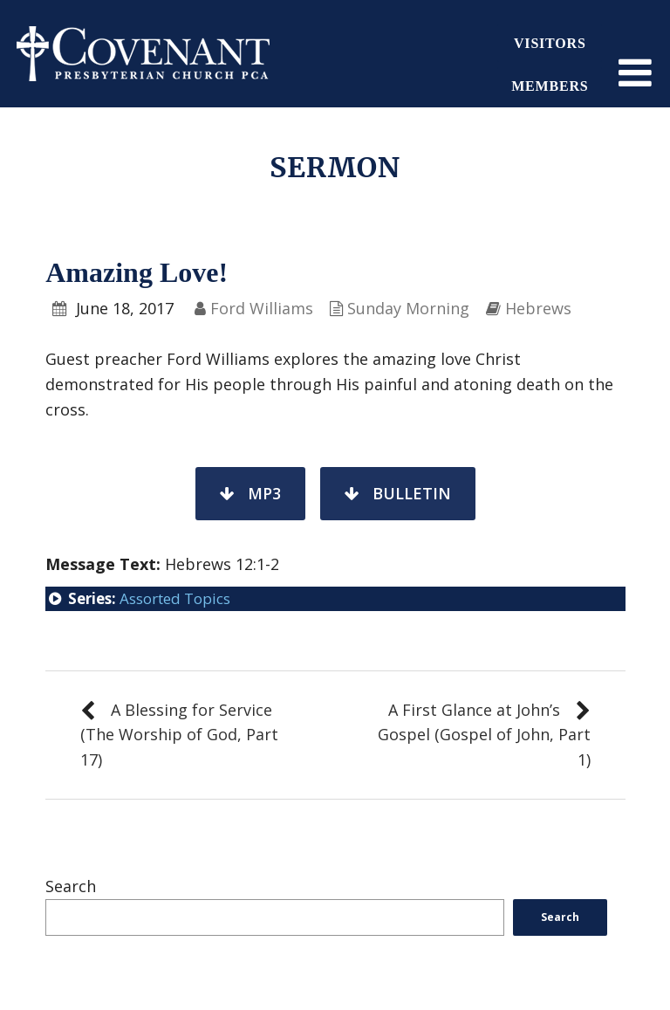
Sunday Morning (408, 308)
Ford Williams (261, 308)
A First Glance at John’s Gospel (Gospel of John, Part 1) (484, 735)
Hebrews (538, 308)
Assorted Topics (175, 598)
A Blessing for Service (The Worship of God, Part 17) (179, 735)
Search (70, 886)
